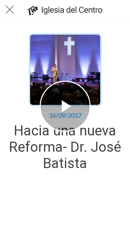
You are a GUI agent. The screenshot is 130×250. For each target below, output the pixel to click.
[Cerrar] (10, 10)
